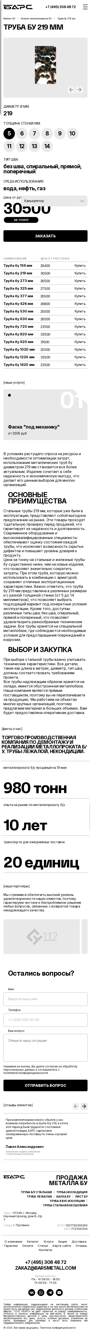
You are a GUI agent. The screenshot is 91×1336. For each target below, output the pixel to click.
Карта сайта (62, 1245)
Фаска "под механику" (34, 427)
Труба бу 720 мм (18, 327)
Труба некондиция (72, 1192)
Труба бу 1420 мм (18, 365)
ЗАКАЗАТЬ (45, 236)
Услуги (48, 1241)
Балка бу (63, 1196)
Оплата (27, 1245)
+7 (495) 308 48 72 (60, 7)
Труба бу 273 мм (18, 281)
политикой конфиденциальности (25, 1073)
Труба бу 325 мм (18, 288)
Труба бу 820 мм (18, 334)
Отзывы (81, 1245)
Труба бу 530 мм (18, 311)
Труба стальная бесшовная (65, 1205)
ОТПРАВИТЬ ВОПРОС (45, 1085)
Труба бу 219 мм (17, 273)
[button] (71, 89)
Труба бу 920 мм (18, 342)
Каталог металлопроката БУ (36, 18)
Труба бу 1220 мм (18, 357)
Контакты (45, 1249)
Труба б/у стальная (36, 1192)
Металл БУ (9, 18)
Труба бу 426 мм (18, 304)
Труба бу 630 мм (18, 319)
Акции (62, 1241)
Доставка (79, 1241)
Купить (79, 266)
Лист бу (81, 1196)
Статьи (43, 1245)
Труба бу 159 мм (17, 266)
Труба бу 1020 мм (19, 349)
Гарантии (11, 1245)
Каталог (33, 1241)
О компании (13, 1241)
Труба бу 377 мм (18, 296)
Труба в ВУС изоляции (67, 1201)
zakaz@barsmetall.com (45, 1268)
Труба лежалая (39, 1196)
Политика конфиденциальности (58, 1327)
